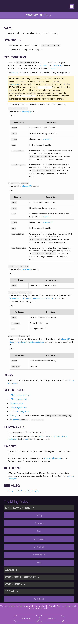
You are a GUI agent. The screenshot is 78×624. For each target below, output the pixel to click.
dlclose (59, 66)
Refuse (51, 618)
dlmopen (27, 186)
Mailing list (14, 415)
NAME (8, 28)
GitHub (39, 598)
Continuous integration (19, 411)
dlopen (44, 66)
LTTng (39, 515)
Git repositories (16, 403)
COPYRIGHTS (14, 427)
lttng (15, 73)
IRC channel (14, 419)
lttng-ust (53, 69)
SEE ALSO (12, 486)
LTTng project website (19, 395)
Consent (26, 618)
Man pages (39, 539)
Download (39, 546)
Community (39, 554)
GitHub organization (18, 407)
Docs (39, 531)
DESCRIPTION (15, 57)
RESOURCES (14, 390)
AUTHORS (12, 468)
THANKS (10, 446)
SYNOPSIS (12, 40)
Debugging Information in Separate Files (40, 298)
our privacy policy (69, 606)
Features (39, 523)
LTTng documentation (19, 399)
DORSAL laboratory (52, 458)
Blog (39, 562)
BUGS (8, 375)
